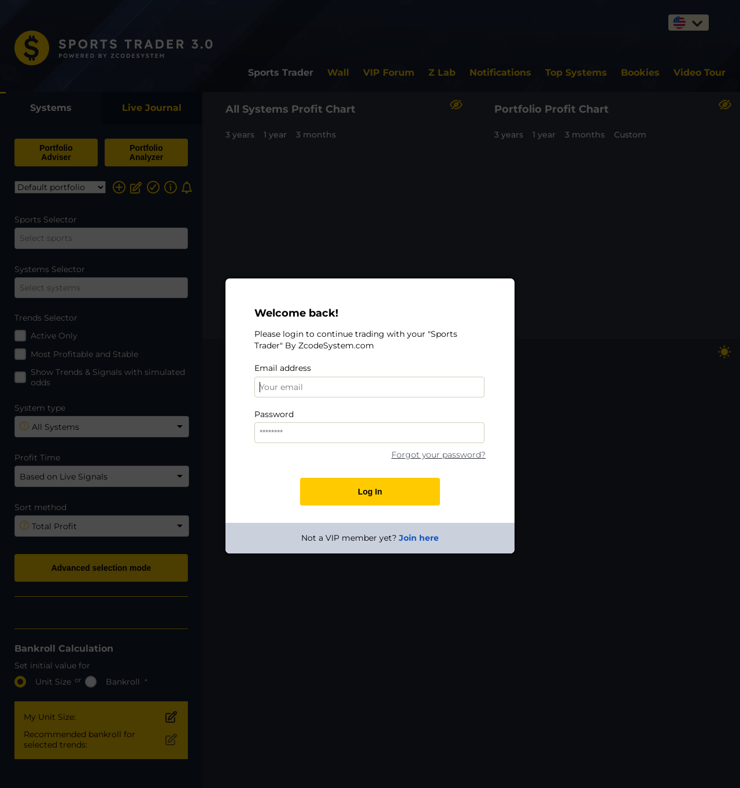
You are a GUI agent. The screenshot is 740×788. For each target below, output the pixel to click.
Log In (370, 491)
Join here (419, 538)
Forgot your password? (438, 454)
